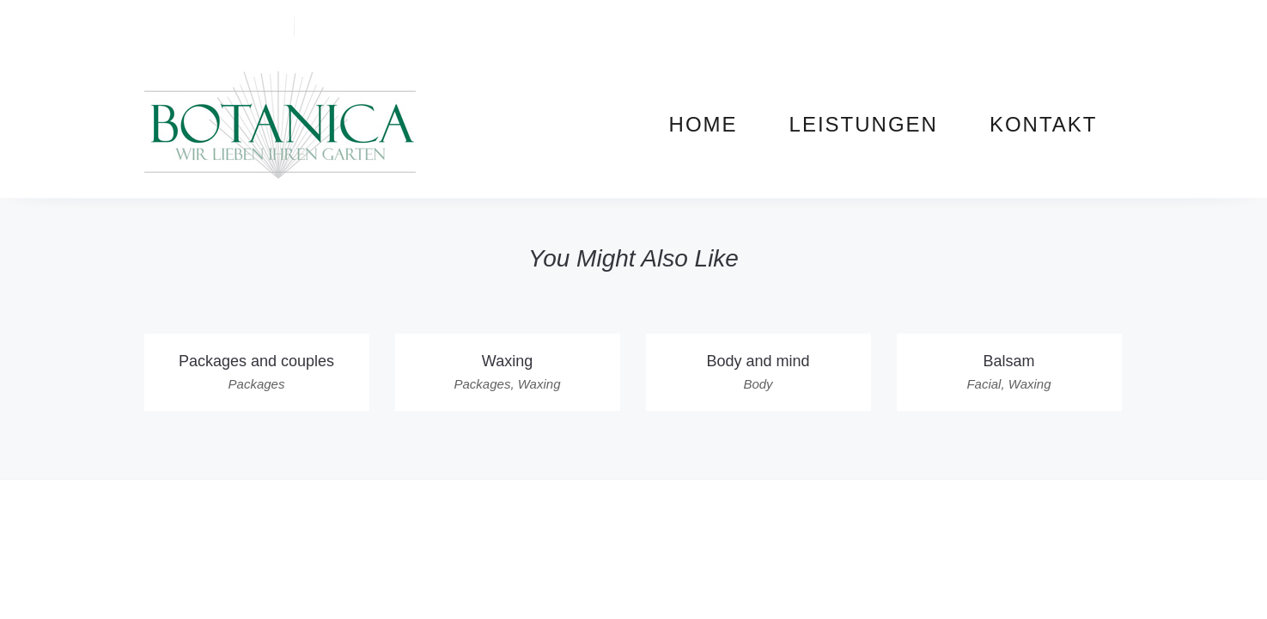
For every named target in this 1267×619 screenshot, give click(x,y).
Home (703, 124)
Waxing (507, 361)
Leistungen (863, 124)
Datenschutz (795, 503)
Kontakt (1044, 124)
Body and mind (757, 361)
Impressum (701, 503)
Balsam (1008, 361)
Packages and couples (256, 361)
